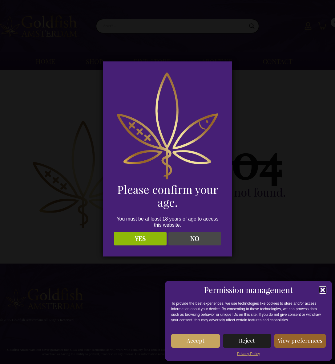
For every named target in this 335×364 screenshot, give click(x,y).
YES (140, 238)
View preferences (300, 340)
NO (194, 238)
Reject (247, 340)
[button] (323, 290)
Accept (195, 340)
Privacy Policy (248, 354)
